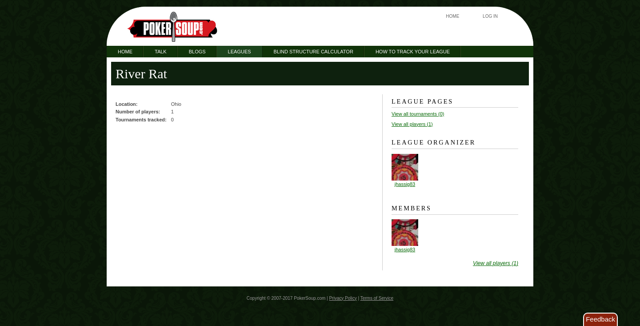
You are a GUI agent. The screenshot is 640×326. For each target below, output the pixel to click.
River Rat (141, 73)
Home (452, 16)
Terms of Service (376, 298)
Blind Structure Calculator (313, 51)
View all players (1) (412, 124)
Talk (161, 51)
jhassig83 (405, 184)
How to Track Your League (413, 51)
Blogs (197, 51)
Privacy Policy (342, 298)
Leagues (239, 51)
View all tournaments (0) (418, 114)
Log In (490, 16)
